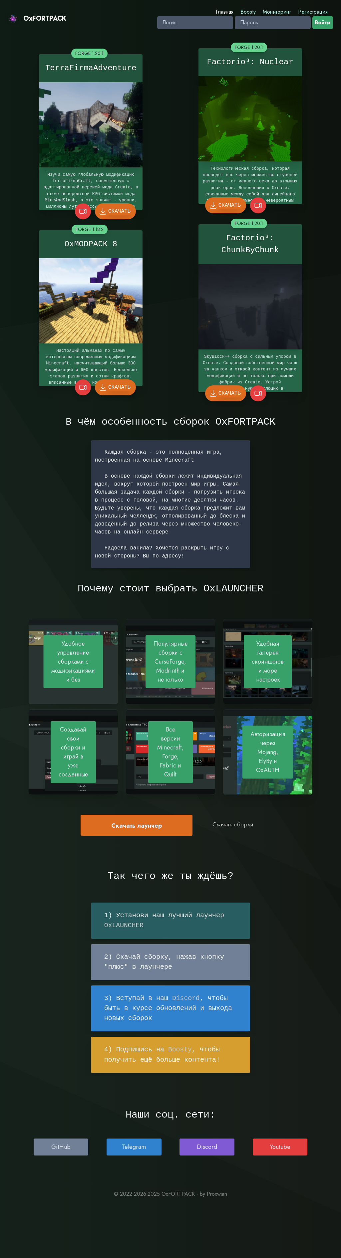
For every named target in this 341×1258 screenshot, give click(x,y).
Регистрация (313, 12)
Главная (224, 12)
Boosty (248, 12)
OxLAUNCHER (124, 925)
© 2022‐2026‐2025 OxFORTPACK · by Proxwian (170, 1193)
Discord (186, 998)
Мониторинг (277, 12)
